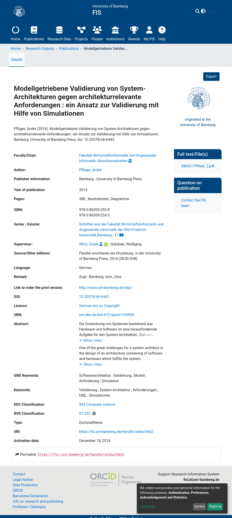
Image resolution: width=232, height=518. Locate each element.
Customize (147, 506)
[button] (203, 11)
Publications (34, 33)
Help (162, 33)
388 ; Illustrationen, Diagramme (104, 199)
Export (211, 76)
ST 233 (84, 413)
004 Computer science (97, 404)
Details (16, 60)
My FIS (149, 33)
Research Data (59, 33)
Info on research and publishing (38, 501)
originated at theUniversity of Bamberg (197, 122)
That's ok (215, 506)
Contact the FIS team (193, 203)
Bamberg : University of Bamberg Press (110, 179)
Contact (19, 474)
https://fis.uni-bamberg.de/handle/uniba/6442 (116, 431)
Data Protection (25, 485)
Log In (211, 11)
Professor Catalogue (29, 507)
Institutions (115, 33)
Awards (134, 33)
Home (15, 33)
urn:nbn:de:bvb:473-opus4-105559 (106, 315)
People (97, 33)
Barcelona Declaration (30, 496)
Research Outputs (39, 48)
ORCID (18, 490)
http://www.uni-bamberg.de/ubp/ (105, 287)
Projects (81, 33)
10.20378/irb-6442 (94, 297)
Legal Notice (23, 479)
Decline (199, 506)
